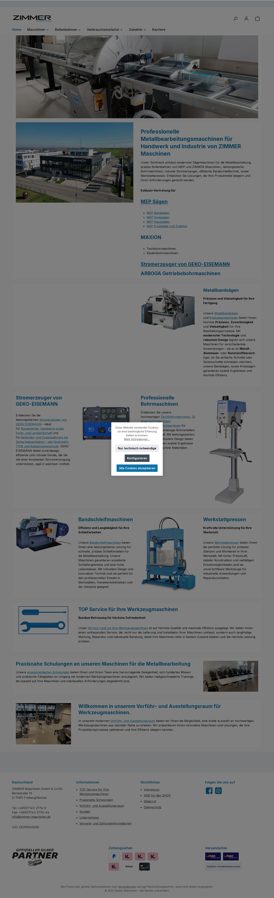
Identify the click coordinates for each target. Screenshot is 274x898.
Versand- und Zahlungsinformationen (105, 823)
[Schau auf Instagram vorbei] (218, 791)
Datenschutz (152, 807)
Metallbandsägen (226, 313)
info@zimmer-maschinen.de (31, 817)
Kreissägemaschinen (223, 318)
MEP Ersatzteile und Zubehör (167, 226)
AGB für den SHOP (157, 795)
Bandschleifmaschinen (105, 542)
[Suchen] (235, 18)
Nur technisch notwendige (137, 448)
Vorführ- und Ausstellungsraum (133, 721)
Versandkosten (127, 886)
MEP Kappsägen (158, 222)
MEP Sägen (154, 201)
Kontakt (84, 811)
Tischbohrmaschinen (175, 417)
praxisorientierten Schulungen (48, 672)
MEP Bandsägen (158, 213)
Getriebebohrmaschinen (164, 425)
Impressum (151, 789)
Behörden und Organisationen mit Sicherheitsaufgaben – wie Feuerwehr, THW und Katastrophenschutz (42, 442)
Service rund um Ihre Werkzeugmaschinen (118, 628)
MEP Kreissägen (158, 217)
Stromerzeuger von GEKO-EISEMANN (185, 264)
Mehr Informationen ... (137, 439)
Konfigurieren (137, 458)
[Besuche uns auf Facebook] (209, 791)
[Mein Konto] (246, 18)
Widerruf (150, 801)
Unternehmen (89, 817)
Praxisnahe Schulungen (96, 800)
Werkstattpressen (226, 542)
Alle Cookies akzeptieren (137, 468)
